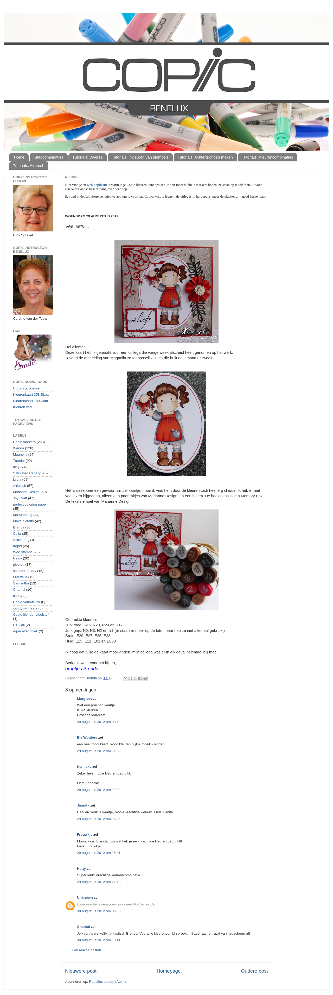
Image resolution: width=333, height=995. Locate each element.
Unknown (85, 897)
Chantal (83, 927)
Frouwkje (84, 834)
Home (19, 157)
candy (17, 596)
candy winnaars (25, 608)
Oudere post (254, 971)
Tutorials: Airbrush (28, 165)
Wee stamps (23, 552)
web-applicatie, (97, 185)
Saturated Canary (27, 473)
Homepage (169, 971)
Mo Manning (22, 515)
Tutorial (19, 461)
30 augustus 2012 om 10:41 (98, 940)
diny (16, 467)
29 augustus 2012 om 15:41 (98, 853)
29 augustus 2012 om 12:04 (98, 790)
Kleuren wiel (22, 407)
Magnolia (20, 454)
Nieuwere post (81, 971)
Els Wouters (87, 737)
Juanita (83, 805)
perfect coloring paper (30, 504)
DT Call (19, 625)
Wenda (18, 448)
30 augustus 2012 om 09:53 (98, 911)
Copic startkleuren (27, 388)
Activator (20, 540)
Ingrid (17, 546)
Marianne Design (26, 492)
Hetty (81, 869)
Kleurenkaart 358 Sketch (32, 394)
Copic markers (24, 442)
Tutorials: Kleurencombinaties (267, 157)
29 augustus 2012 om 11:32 (98, 751)
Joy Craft (20, 498)
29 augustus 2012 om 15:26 (98, 819)
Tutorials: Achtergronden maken (205, 157)
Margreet (84, 699)
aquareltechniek (25, 631)
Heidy (17, 558)
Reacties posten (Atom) (107, 982)
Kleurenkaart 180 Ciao (30, 401)
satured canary (24, 571)
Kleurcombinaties (48, 157)
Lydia (17, 479)
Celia (17, 534)
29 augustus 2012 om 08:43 (98, 722)
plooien (18, 564)
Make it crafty (23, 521)
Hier (68, 185)
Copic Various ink (26, 602)
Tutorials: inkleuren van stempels (140, 157)
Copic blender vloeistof (31, 614)
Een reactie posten (86, 950)
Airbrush (19, 486)
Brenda (18, 527)
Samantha (21, 583)
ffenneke (84, 767)
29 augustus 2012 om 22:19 (98, 882)
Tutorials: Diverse (87, 157)
